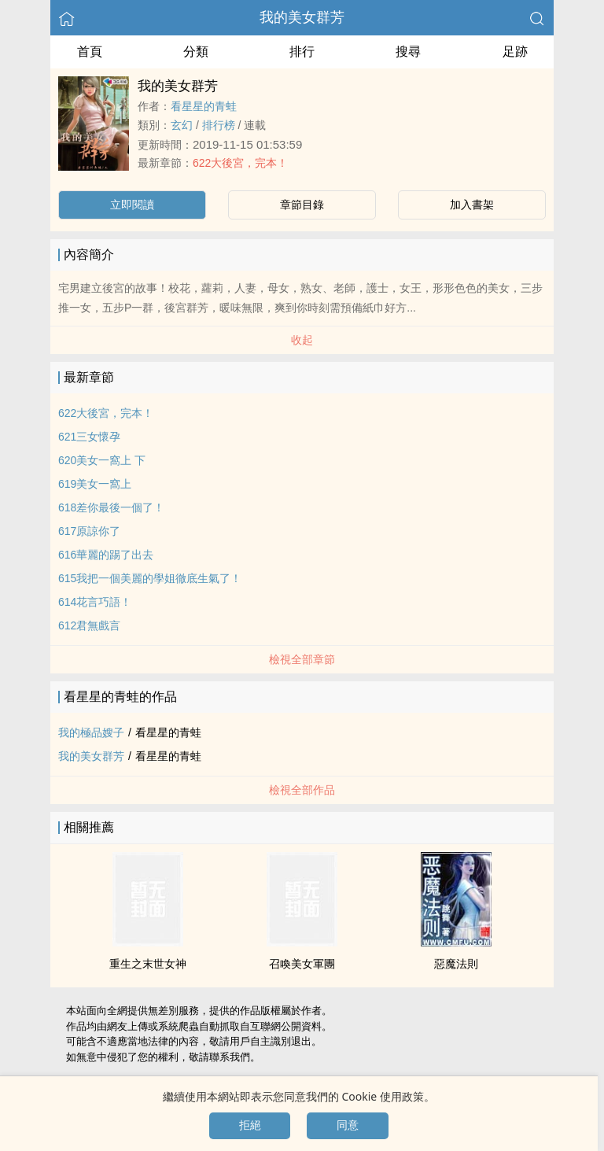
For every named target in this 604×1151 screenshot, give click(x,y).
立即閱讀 (132, 204)
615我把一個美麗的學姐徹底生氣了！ (149, 578)
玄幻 (182, 125)
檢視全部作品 (302, 790)
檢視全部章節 (302, 659)
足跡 (515, 51)
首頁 (89, 51)
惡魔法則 (456, 963)
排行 (302, 51)
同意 (348, 1125)
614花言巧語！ (94, 602)
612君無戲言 (89, 625)
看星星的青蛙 (204, 106)
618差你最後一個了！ (111, 507)
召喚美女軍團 (302, 963)
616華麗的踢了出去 (105, 554)
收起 (302, 340)
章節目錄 (302, 204)
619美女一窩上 (94, 484)
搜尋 (408, 51)
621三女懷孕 (89, 436)
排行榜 (218, 125)
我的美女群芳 (302, 17)
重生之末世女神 (147, 963)
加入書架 (472, 204)
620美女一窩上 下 (101, 460)
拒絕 (250, 1125)
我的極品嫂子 (91, 732)
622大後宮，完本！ (240, 163)
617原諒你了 (89, 531)
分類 (195, 51)
